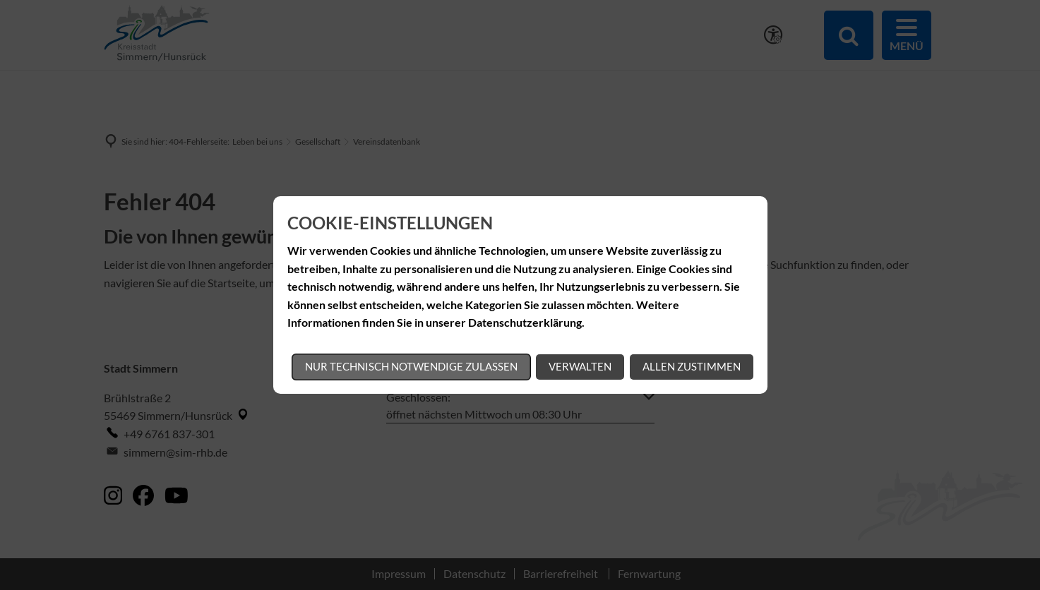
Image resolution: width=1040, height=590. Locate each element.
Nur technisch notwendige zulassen (411, 366)
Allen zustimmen (691, 366)
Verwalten (580, 366)
